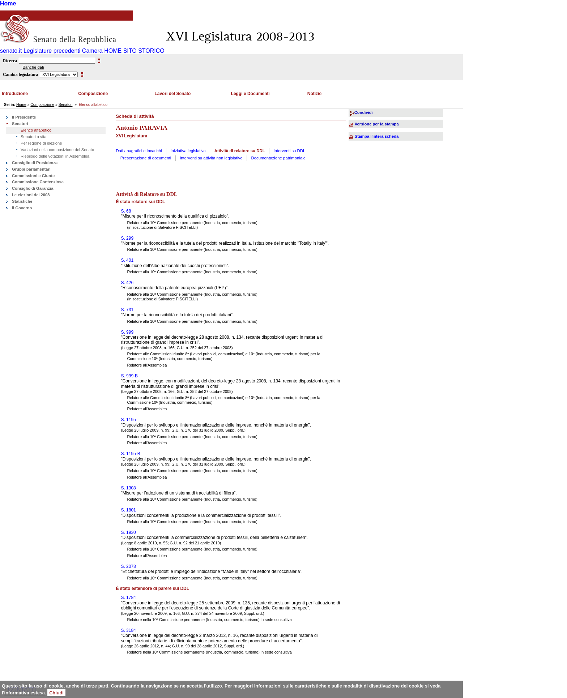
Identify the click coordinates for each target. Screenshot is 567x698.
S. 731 (127, 309)
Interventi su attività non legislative (211, 158)
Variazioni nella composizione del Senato (57, 149)
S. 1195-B (130, 453)
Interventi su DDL (289, 151)
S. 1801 (128, 510)
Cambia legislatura (20, 74)
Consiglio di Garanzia (32, 188)
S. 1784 (128, 597)
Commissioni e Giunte (33, 176)
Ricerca (10, 60)
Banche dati (33, 67)
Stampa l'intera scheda (376, 136)
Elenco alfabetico (36, 130)
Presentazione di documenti (145, 158)
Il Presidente (24, 117)
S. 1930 (128, 532)
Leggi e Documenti (250, 93)
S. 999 (127, 332)
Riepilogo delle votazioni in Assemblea (55, 156)
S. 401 (127, 260)
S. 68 (126, 211)
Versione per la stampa (377, 124)
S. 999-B (129, 375)
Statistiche (22, 201)
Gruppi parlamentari (31, 169)
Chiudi (56, 692)
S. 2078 (128, 566)
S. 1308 (128, 488)
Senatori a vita (34, 136)
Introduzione (15, 93)
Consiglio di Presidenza (34, 162)
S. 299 (127, 238)
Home (8, 3)
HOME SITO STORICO (134, 51)
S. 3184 (128, 630)
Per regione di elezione (41, 143)
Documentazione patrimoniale (278, 158)
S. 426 (127, 282)
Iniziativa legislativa (188, 151)
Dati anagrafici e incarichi (139, 151)
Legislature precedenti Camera (63, 51)
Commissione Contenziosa (38, 182)
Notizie (314, 93)
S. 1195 (128, 419)
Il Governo (22, 208)
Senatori (66, 105)
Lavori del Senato (172, 93)
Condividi (363, 112)
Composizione (93, 93)
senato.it (11, 51)
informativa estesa (24, 692)
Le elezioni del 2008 (31, 195)
